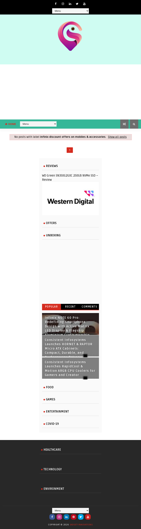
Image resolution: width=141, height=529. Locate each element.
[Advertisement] (70, 92)
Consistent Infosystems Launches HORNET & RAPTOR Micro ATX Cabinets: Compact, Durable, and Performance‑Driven (69, 348)
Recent (70, 306)
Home (10, 124)
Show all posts (117, 137)
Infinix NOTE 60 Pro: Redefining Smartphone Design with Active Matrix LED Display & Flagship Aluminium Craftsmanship (67, 326)
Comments (89, 306)
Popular (51, 306)
